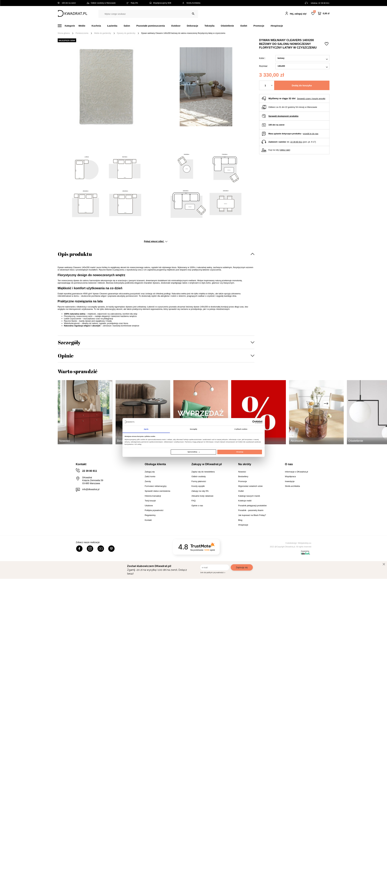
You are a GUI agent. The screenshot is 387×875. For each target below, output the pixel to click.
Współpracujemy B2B (160, 3)
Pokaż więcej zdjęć (156, 241)
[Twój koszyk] (323, 13)
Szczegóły (69, 342)
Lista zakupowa (314, 11)
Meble (82, 25)
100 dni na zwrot (67, 3)
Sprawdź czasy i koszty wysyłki (311, 98)
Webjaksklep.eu (304, 543)
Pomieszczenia (82, 33)
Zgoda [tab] (146, 429)
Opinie (66, 355)
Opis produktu (75, 254)
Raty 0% (132, 3)
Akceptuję (239, 452)
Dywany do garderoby (126, 33)
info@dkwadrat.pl (90, 489)
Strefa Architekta (191, 3)
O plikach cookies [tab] (241, 429)
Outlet (243, 25)
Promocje (258, 25)
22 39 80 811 (323, 3)
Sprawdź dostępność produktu (283, 116)
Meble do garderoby (102, 33)
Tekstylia (209, 25)
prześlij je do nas (310, 133)
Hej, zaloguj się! (298, 13)
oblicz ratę (284, 150)
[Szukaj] (193, 13)
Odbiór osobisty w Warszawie (101, 3)
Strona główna (64, 33)
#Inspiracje (277, 25)
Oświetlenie (227, 25)
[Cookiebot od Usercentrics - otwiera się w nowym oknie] (248, 421)
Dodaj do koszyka (302, 85)
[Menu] (68, 25)
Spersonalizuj (194, 452)
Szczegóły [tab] (193, 429)
